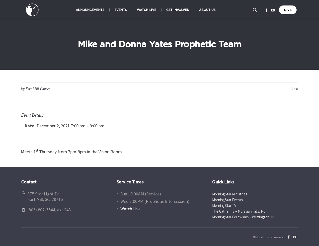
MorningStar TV (224, 205)
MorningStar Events (227, 199)
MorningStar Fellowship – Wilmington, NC (244, 217)
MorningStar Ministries (229, 194)
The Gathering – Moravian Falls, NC (239, 211)
